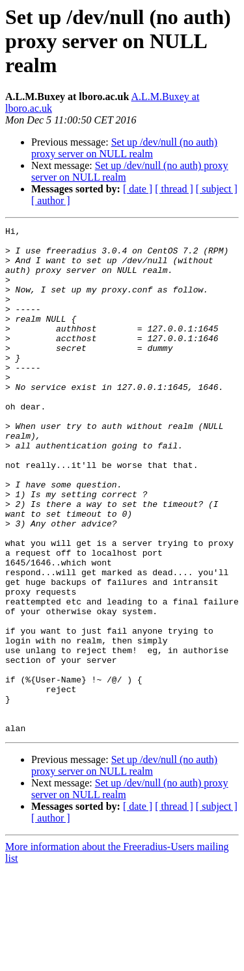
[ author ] (50, 200)
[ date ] (137, 188)
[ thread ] (174, 188)
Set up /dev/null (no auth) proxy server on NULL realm (124, 147)
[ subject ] (216, 188)
